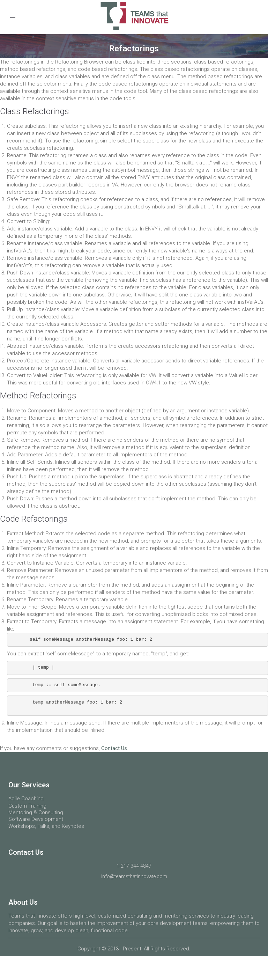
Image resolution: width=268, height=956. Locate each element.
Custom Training (27, 806)
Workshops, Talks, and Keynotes (46, 826)
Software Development (35, 819)
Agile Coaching (26, 798)
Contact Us (114, 748)
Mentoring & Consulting (35, 812)
